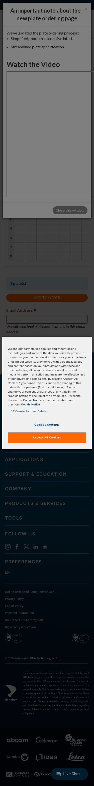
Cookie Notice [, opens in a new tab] (30, 404)
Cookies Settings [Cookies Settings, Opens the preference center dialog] (47, 425)
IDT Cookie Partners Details (28, 411)
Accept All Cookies (47, 437)
